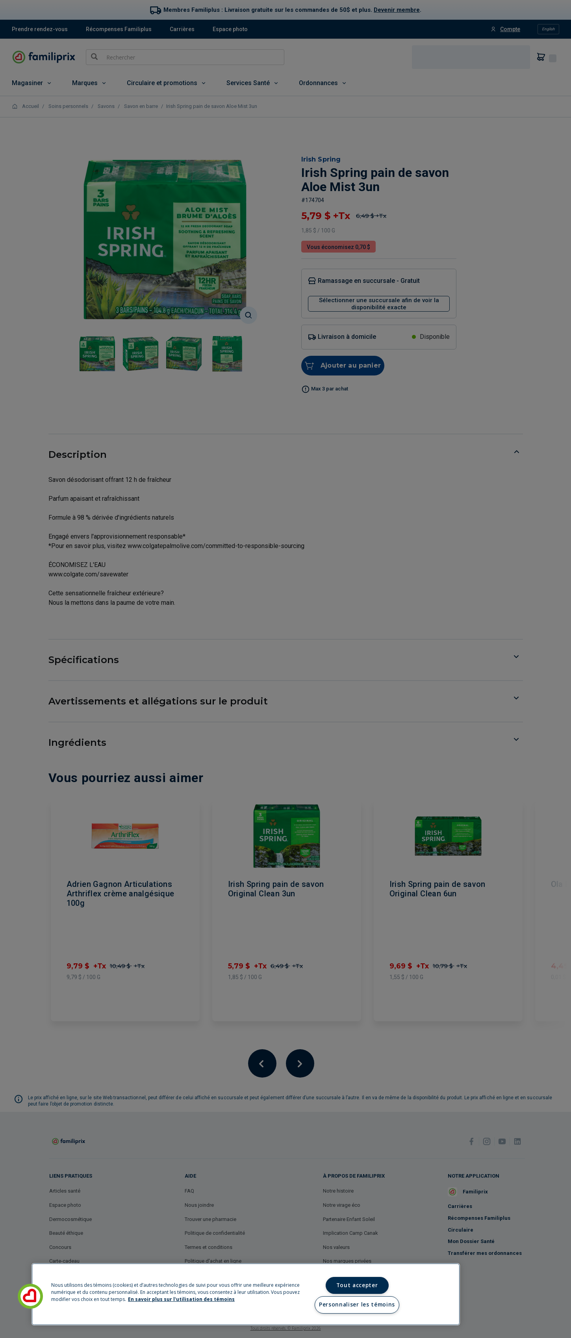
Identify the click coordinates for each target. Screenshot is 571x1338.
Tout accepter (357, 1285)
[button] (30, 1296)
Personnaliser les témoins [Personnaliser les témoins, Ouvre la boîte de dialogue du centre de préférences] (357, 1304)
